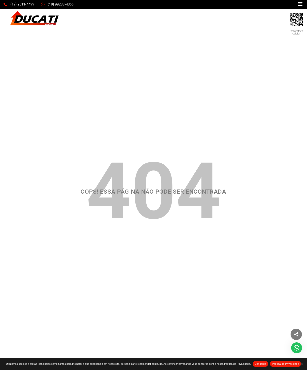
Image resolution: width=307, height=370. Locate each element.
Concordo (260, 363)
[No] (302, 364)
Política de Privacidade (285, 363)
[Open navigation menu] (300, 4)
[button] (18, 4)
